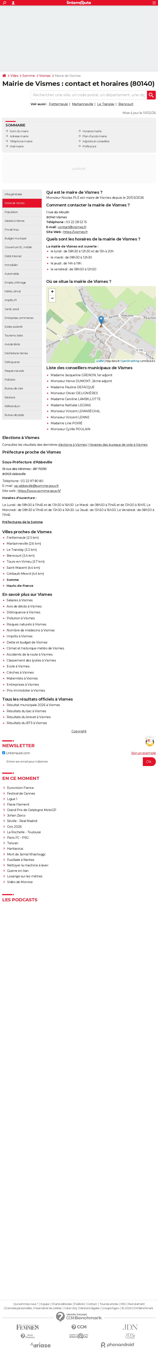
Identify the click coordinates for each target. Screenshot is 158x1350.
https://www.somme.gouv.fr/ (39, 491)
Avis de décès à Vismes (24, 606)
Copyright (79, 731)
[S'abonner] (79, 761)
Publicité (79, 1304)
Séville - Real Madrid (22, 821)
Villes (14, 76)
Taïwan (12, 843)
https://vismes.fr (75, 232)
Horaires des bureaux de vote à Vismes (118, 445)
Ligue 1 (12, 799)
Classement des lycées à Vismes (31, 660)
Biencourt (125, 104)
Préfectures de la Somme (22, 522)
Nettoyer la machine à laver (27, 865)
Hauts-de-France (20, 586)
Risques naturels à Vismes (26, 624)
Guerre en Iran (18, 871)
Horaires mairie (92, 131)
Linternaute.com (16, 753)
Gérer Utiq (70, 1308)
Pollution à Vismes (21, 618)
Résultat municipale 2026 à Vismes (33, 705)
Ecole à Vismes (18, 666)
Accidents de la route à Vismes (30, 654)
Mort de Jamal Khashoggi (26, 854)
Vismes (45, 76)
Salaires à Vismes (20, 600)
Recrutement (136, 1304)
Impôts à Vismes (20, 636)
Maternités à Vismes (22, 678)
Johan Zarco (16, 815)
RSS (123, 1304)
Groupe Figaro (110, 1308)
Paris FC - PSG (18, 838)
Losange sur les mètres (24, 876)
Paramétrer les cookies (48, 1308)
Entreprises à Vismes (23, 685)
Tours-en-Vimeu (19, 562)
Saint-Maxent (17, 568)
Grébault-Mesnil (19, 574)
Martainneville (82, 104)
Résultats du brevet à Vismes (29, 717)
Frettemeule (58, 104)
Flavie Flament (18, 804)
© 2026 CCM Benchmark (137, 1308)
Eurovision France (20, 788)
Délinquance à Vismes (23, 612)
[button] (101, 320)
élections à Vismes (72, 445)
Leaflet (100, 361)
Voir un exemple (143, 753)
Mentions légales (89, 1308)
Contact (92, 1304)
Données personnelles (18, 1308)
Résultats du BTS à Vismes (27, 723)
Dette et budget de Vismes (27, 642)
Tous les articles (108, 1304)
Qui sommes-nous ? (25, 1304)
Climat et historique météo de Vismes (35, 648)
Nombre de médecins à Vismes (31, 630)
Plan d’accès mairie (95, 136)
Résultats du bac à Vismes (26, 711)
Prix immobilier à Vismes (26, 690)
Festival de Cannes (21, 793)
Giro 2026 (14, 827)
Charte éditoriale (62, 1304)
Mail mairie (17, 146)
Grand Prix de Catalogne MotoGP (31, 810)
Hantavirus (15, 849)
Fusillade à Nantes (20, 860)
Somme (28, 76)
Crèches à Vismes (20, 672)
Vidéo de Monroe (20, 882)
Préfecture (89, 146)
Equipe (45, 1304)
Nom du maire (19, 131)
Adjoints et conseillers (96, 141)
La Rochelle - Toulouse (24, 832)
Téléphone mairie (21, 141)
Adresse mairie (19, 136)
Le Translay (105, 104)
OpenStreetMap (130, 361)
